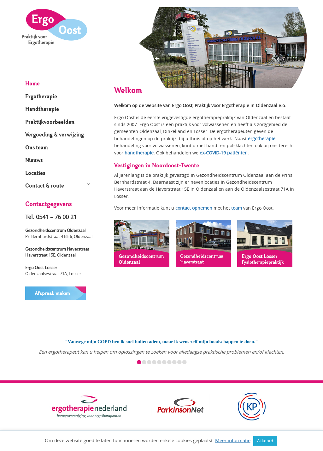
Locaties (35, 172)
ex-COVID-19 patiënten (224, 153)
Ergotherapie (41, 96)
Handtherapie (42, 109)
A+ (141, 58)
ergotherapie (261, 139)
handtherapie (139, 153)
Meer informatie (232, 440)
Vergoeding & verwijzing (54, 134)
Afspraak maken (52, 293)
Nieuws (34, 160)
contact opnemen (193, 208)
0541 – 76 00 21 (56, 217)
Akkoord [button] (265, 440)
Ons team (36, 147)
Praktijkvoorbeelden (49, 121)
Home (32, 83)
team (236, 208)
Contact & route (44, 185)
